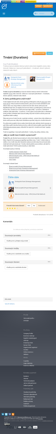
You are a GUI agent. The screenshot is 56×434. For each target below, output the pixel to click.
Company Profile (28, 333)
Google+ (40, 418)
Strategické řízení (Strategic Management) (22, 170)
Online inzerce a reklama (28, 353)
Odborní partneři (28, 385)
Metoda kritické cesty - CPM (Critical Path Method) (24, 155)
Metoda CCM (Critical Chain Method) (20, 153)
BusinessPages (30, 1)
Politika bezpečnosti (29, 406)
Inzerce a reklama (29, 365)
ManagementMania (8, 1)
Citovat (50, 53)
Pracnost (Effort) (14, 157)
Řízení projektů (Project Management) (20, 166)
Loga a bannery (28, 363)
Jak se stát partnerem (30, 383)
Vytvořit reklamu (10, 304)
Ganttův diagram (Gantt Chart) (18, 152)
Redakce (26, 376)
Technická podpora (29, 381)
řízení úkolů (6, 103)
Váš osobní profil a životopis (29, 319)
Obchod (26, 378)
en (47, 3)
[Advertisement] (29, 32)
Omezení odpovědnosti (30, 394)
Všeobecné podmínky (30, 392)
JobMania (24, 1)
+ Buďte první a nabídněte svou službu (17, 254)
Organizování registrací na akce (30, 348)
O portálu (26, 361)
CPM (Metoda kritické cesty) (11, 127)
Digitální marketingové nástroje (30, 339)
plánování (44, 102)
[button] (4, 187)
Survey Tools (27, 345)
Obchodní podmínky (29, 397)
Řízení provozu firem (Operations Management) (23, 168)
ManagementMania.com (24, 417)
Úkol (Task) (12, 159)
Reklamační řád (28, 399)
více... (49, 235)
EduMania (20, 1)
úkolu (10, 93)
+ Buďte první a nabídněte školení (16, 267)
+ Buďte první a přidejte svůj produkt (17, 241)
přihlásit (38, 6)
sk (52, 3)
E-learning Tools (28, 343)
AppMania (15, 1)
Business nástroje (29, 336)
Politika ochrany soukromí (28, 402)
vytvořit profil (48, 6)
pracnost (18, 140)
